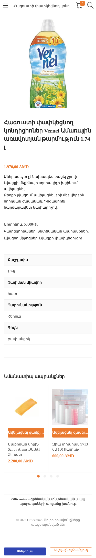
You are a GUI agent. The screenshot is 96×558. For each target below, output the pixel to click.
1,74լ (11, 271)
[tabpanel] (26, 428)
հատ (12, 294)
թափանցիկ (19, 339)
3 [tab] (51, 476)
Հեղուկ (14, 316)
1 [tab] (38, 476)
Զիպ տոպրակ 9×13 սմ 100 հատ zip (70, 446)
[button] (26, 433)
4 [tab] (57, 476)
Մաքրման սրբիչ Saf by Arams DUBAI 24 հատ (24, 449)
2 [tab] (45, 476)
